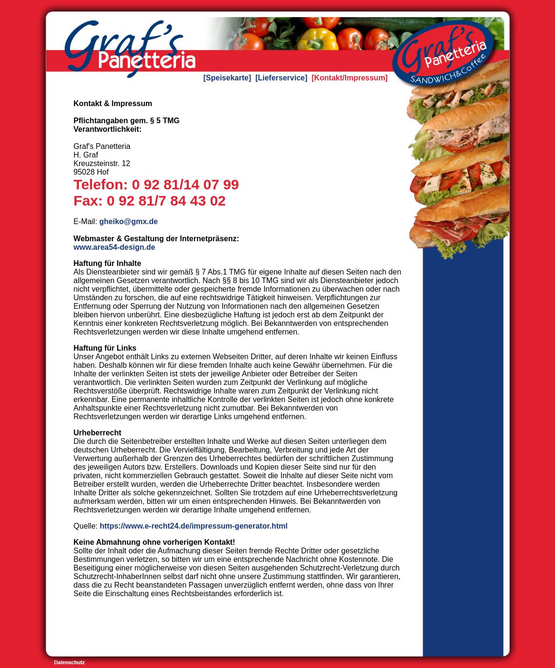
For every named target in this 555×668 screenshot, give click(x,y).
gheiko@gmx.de (128, 221)
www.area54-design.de (115, 247)
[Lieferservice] (281, 78)
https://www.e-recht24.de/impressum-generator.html (194, 526)
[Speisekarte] (228, 78)
